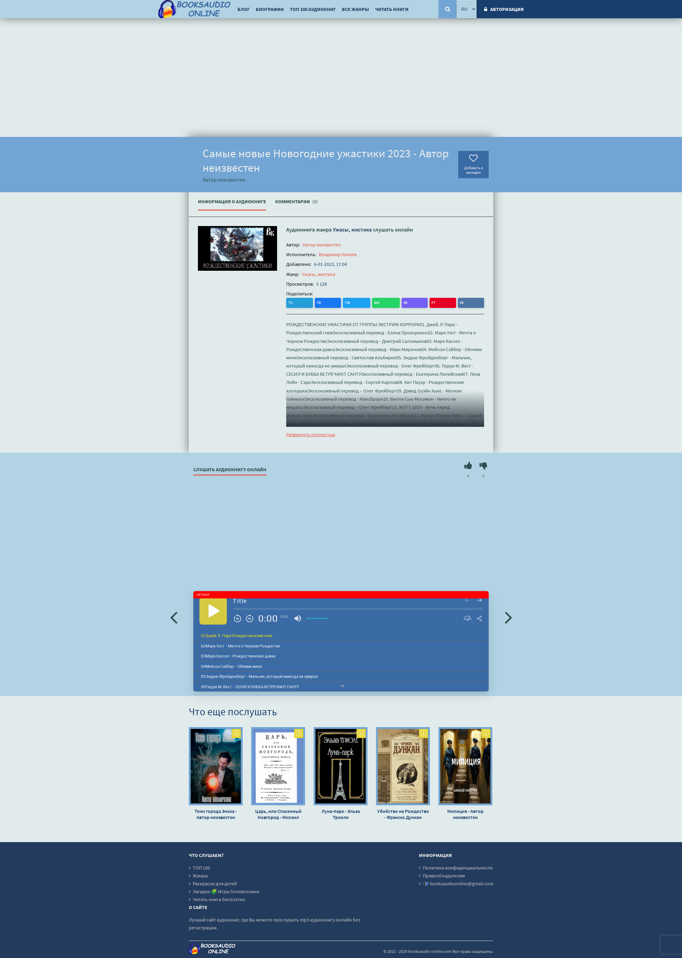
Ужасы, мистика (352, 229)
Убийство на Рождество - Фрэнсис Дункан (403, 813)
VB (342, 302)
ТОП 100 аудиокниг (313, 9)
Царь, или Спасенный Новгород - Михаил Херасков (278, 813)
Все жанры (355, 9)
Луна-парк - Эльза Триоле (341, 813)
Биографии (270, 9)
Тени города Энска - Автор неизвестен (216, 813)
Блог (243, 9)
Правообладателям (444, 875)
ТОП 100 (201, 867)
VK (366, 302)
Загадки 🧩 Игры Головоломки (226, 891)
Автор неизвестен (322, 245)
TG (291, 302)
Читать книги (392, 9)
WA (329, 302)
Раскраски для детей (215, 883)
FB (304, 302)
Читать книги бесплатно (219, 899)
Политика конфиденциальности (458, 867)
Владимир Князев (338, 254)
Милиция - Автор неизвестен (465, 813)
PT (354, 302)
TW (316, 302)
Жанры (200, 875)
